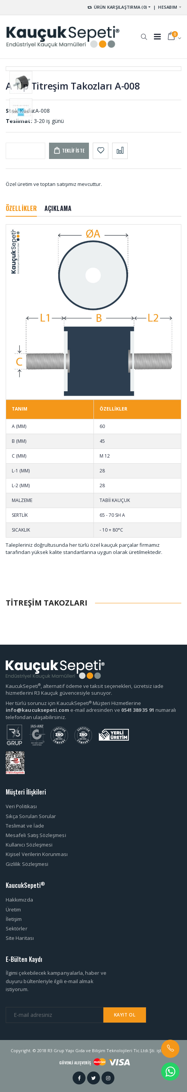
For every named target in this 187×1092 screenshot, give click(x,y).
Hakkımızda (19, 899)
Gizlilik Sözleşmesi (27, 864)
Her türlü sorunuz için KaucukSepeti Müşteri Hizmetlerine (73, 703)
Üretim (13, 909)
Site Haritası (20, 938)
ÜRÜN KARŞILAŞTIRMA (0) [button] (117, 7)
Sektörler (16, 928)
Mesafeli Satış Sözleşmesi (36, 835)
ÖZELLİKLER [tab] (21, 208)
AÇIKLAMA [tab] (57, 208)
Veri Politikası (21, 806)
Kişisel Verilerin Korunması (37, 854)
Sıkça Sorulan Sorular (31, 816)
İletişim (14, 919)
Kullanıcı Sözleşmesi (29, 844)
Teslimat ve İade (25, 825)
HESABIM (167, 7)
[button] (144, 33)
